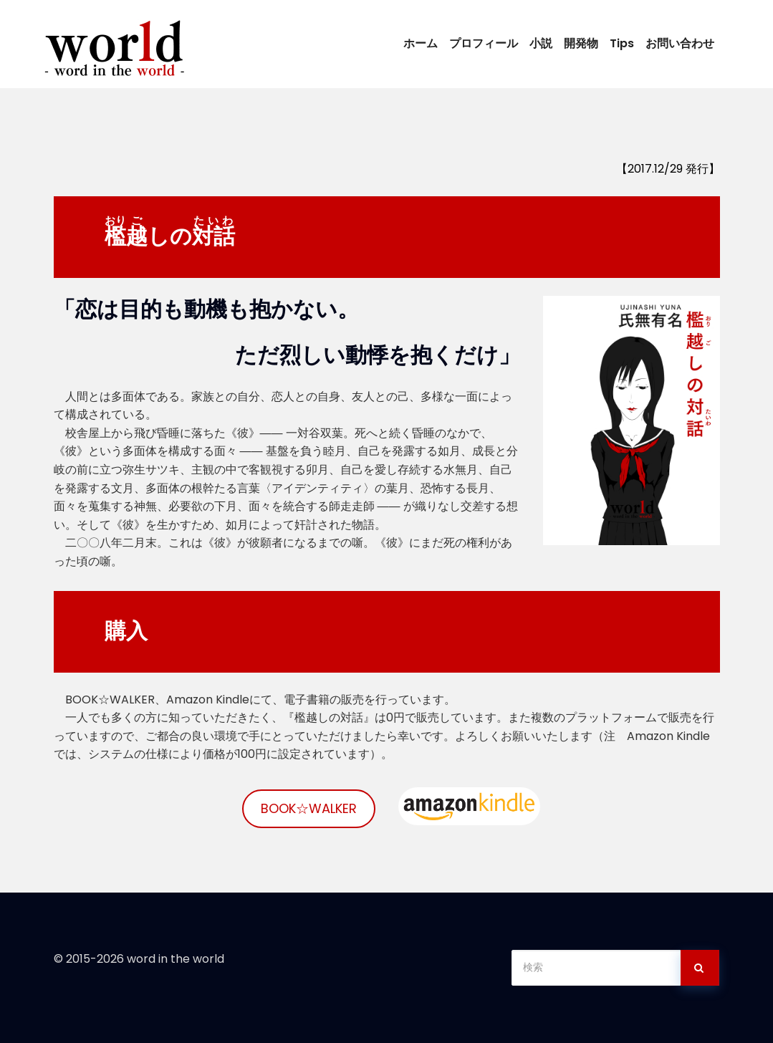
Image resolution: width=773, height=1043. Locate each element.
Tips (622, 43)
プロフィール (483, 43)
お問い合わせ (679, 43)
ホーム (420, 43)
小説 (540, 43)
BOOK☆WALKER (309, 808)
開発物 (581, 43)
